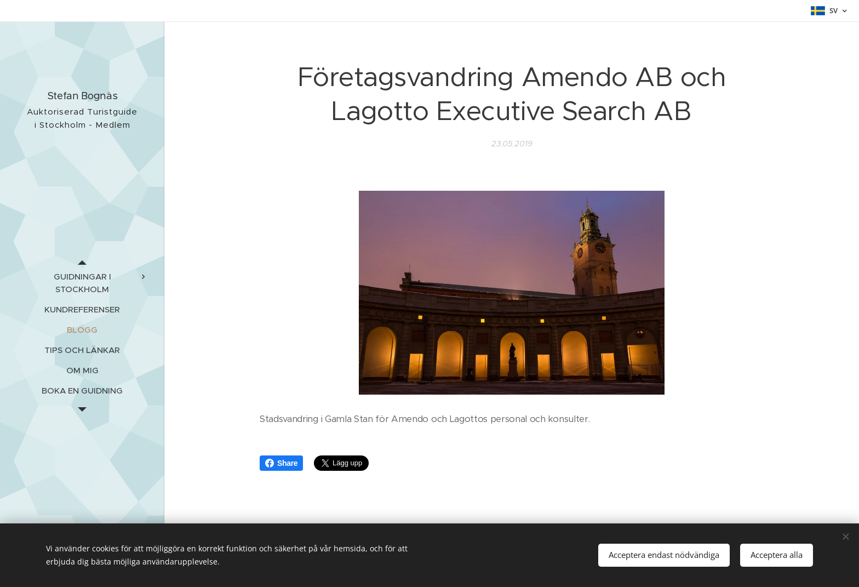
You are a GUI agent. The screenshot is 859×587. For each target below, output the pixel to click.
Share (281, 463)
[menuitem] (82, 282)
